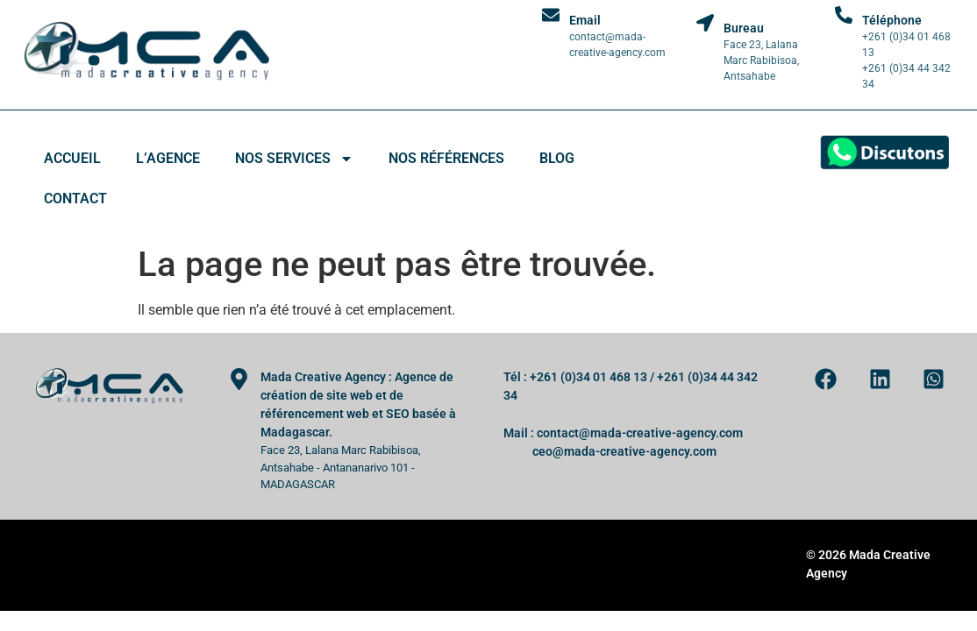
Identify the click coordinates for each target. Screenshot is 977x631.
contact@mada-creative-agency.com (640, 433)
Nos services (294, 158)
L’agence (168, 158)
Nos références (446, 158)
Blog (556, 158)
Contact (75, 198)
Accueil (72, 158)
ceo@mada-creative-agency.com (624, 451)
